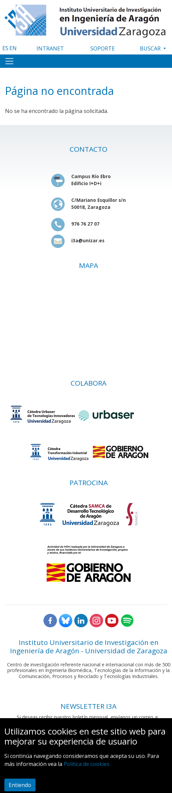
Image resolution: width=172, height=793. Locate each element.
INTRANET (50, 48)
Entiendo (20, 785)
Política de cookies (86, 764)
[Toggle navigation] (9, 61)
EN (13, 48)
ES (5, 48)
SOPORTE (102, 48)
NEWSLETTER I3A (88, 706)
